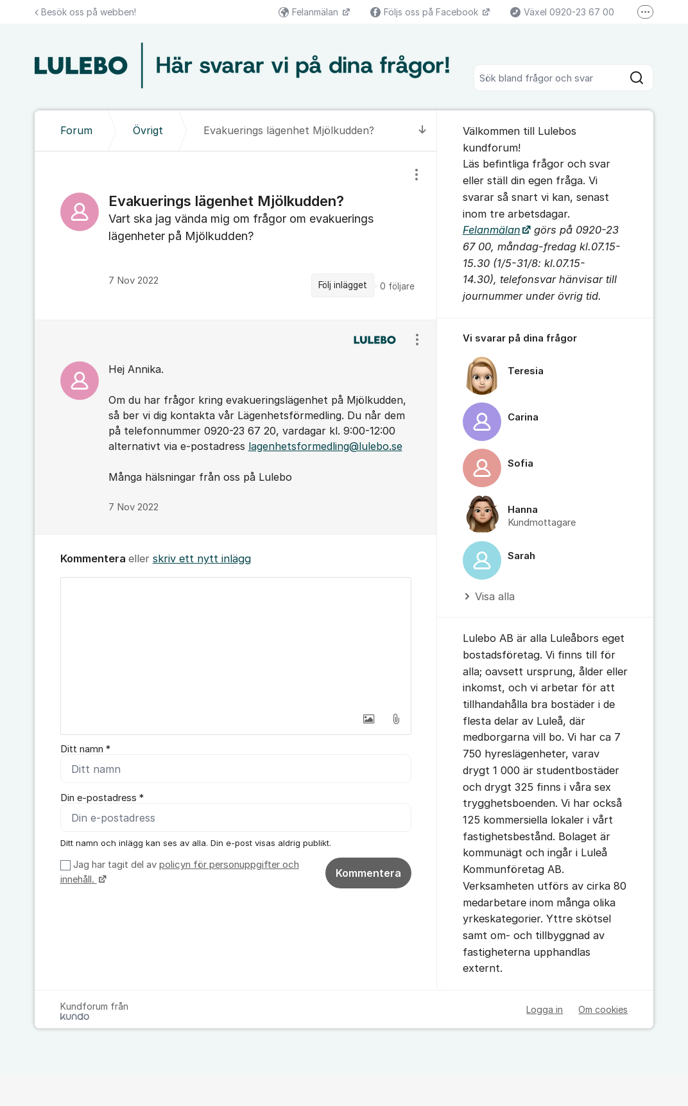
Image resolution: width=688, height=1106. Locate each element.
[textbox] (236, 642)
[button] (369, 719)
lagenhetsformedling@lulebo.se (325, 446)
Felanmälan (310, 11)
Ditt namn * (85, 749)
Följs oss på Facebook (425, 11)
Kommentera (368, 873)
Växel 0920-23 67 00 (562, 11)
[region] (236, 235)
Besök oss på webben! (85, 11)
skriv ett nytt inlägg (202, 558)
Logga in (544, 1009)
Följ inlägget (342, 285)
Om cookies (603, 1009)
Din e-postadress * (102, 798)
